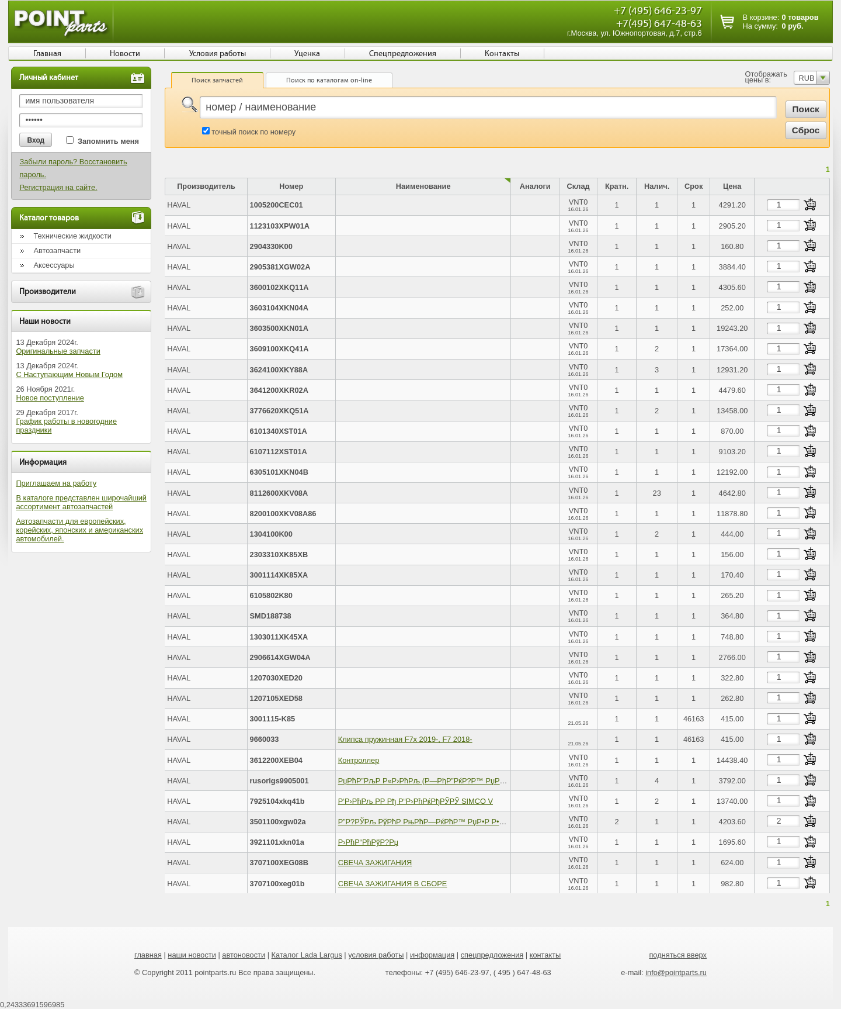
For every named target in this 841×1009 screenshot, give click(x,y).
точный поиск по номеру (253, 131)
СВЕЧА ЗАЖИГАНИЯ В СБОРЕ (392, 883)
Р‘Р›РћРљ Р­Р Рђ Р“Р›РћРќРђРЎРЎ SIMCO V (415, 801)
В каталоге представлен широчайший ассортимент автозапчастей (81, 502)
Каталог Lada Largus (307, 955)
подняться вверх (678, 955)
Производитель (206, 186)
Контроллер (359, 760)
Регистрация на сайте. (58, 187)
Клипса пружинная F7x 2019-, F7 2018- (405, 739)
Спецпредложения (402, 53)
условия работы (376, 955)
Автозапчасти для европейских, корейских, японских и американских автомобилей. (79, 530)
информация (432, 955)
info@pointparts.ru (676, 972)
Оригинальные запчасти (58, 351)
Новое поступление (50, 397)
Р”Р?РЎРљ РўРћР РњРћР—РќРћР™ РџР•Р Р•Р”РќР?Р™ (437, 821)
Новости (125, 53)
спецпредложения (492, 955)
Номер (291, 186)
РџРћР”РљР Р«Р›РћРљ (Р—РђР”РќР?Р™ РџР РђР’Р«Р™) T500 (449, 780)
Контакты (502, 53)
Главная (47, 53)
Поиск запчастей (217, 80)
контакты (545, 955)
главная (148, 955)
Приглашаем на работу (56, 483)
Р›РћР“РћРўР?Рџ (368, 842)
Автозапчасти (57, 250)
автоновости (243, 955)
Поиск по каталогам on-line (329, 80)
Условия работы (217, 53)
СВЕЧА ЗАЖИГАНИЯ (375, 862)
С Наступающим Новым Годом (69, 374)
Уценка (307, 53)
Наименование (423, 186)
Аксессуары (53, 265)
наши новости (192, 955)
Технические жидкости (72, 235)
